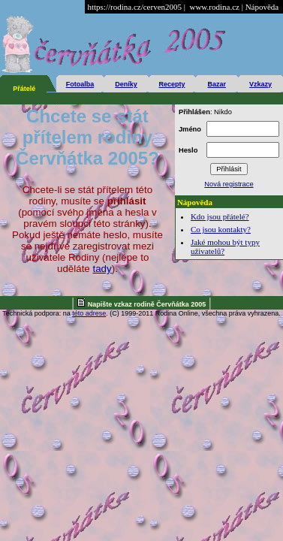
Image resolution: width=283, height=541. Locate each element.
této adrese (89, 313)
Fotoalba (80, 84)
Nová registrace (228, 184)
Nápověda (262, 6)
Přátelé (24, 88)
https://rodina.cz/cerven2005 (134, 6)
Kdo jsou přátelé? (220, 216)
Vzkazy (260, 84)
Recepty (172, 84)
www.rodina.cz (214, 6)
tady (101, 268)
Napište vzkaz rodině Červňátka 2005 (147, 304)
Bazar (216, 84)
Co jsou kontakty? (221, 229)
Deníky (126, 84)
